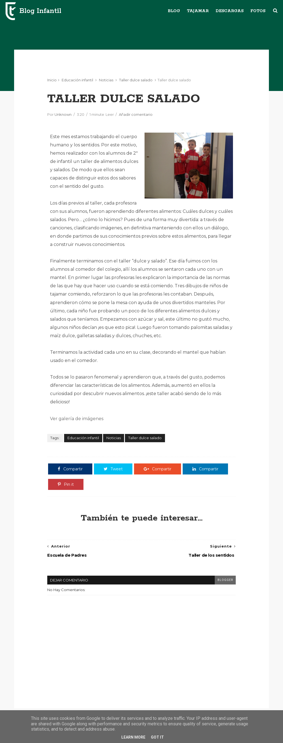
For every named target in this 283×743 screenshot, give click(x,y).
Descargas (229, 11)
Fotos (257, 11)
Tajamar (198, 11)
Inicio (52, 80)
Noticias (106, 80)
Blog (174, 11)
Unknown (63, 114)
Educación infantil (77, 80)
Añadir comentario (136, 114)
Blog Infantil (40, 11)
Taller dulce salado (136, 80)
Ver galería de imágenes (76, 418)
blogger (225, 579)
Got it (157, 737)
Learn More (133, 737)
